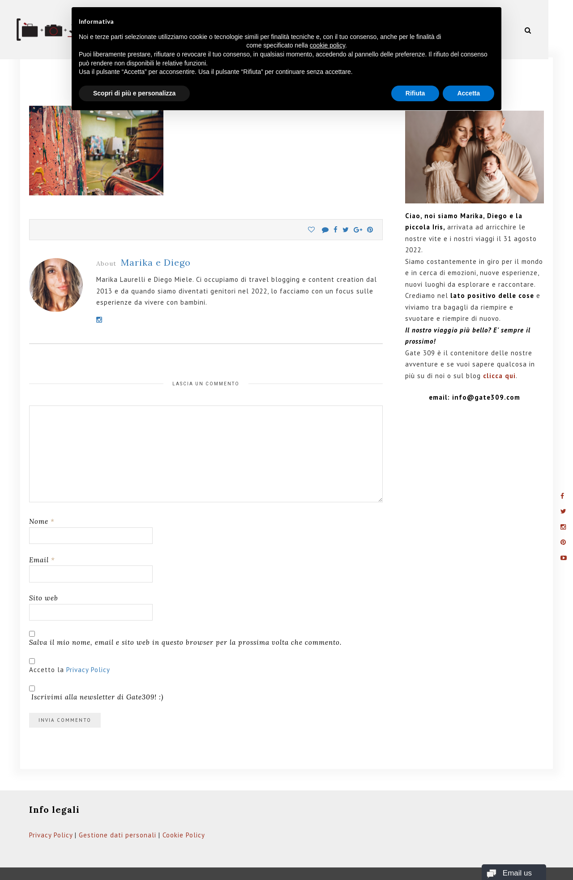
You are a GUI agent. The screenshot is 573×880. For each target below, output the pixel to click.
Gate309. (82, 865)
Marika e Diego (156, 241)
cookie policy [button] (327, 45)
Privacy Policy (88, 648)
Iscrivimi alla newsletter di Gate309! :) (96, 672)
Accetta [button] (468, 93)
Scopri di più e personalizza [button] (134, 93)
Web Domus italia (239, 865)
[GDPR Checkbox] (32, 640)
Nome (42, 500)
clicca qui (499, 354)
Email (42, 538)
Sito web (43, 577)
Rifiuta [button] (415, 93)
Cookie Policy (183, 813)
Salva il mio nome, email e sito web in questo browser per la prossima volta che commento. (185, 621)
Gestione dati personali (117, 813)
